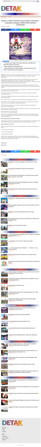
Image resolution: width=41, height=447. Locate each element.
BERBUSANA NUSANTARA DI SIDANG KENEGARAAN (19, 314)
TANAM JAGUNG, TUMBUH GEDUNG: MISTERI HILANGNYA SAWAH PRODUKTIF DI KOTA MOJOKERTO (22, 299)
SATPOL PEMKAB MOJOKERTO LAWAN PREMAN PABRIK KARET (21, 328)
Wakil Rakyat (32, 14)
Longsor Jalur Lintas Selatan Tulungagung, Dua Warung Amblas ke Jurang (22, 162)
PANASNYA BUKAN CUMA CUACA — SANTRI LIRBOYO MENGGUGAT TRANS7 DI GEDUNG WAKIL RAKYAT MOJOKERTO (22, 344)
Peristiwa (12, 14)
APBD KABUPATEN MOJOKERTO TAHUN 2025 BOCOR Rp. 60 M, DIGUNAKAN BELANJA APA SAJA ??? (21, 308)
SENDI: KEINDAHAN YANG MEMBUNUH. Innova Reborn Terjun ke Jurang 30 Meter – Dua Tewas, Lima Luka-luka (23, 176)
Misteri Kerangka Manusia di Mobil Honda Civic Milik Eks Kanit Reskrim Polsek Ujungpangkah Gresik (23, 219)
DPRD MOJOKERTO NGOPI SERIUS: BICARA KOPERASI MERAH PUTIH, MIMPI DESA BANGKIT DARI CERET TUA (22, 351)
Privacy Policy (4, 436)
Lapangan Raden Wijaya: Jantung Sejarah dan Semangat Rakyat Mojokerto (23, 407)
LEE (18, 445)
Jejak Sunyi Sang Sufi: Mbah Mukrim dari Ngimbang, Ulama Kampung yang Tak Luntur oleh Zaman (23, 387)
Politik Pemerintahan (21, 14)
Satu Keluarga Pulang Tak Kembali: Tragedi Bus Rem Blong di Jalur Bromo (22, 189)
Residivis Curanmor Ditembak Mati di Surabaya (17, 225)
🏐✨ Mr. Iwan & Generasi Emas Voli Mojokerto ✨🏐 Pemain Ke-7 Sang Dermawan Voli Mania (22, 248)
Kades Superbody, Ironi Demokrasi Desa (13, 66)
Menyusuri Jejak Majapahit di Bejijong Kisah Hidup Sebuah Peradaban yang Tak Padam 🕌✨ (23, 400)
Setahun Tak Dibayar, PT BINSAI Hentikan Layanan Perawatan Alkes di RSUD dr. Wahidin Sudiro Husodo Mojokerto (23, 272)
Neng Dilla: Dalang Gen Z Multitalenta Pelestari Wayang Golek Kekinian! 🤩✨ (23, 393)
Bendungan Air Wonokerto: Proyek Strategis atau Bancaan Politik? (21, 364)
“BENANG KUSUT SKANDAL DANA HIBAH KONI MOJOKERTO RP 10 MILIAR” (23, 198)
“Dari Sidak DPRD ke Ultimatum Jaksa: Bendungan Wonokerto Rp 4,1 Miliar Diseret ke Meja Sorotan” (23, 292)
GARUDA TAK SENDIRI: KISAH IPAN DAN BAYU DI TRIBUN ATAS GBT (22, 254)
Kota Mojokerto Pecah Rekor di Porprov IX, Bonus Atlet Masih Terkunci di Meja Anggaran (23, 262)
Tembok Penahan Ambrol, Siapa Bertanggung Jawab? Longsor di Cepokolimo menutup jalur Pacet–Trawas (23, 182)
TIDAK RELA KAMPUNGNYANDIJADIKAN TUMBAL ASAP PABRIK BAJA (22, 335)
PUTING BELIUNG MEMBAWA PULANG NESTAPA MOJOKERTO (21, 168)
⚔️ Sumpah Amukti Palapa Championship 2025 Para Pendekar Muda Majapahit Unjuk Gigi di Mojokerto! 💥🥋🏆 (24, 235)
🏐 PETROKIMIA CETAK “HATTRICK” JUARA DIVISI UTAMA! (20, 241)
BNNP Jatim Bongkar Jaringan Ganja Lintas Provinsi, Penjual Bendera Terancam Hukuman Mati (23, 205)
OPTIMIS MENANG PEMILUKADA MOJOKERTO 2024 (19, 321)
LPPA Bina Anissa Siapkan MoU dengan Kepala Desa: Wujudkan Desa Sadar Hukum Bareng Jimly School (23, 279)
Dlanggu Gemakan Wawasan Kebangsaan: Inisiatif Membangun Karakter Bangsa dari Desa (22, 358)
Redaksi (3, 429)
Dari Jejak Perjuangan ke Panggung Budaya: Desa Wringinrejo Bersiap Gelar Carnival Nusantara (23, 380)
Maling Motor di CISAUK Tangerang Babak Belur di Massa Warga (21, 212)
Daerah (6, 14)
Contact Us (4, 431)
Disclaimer (4, 439)
